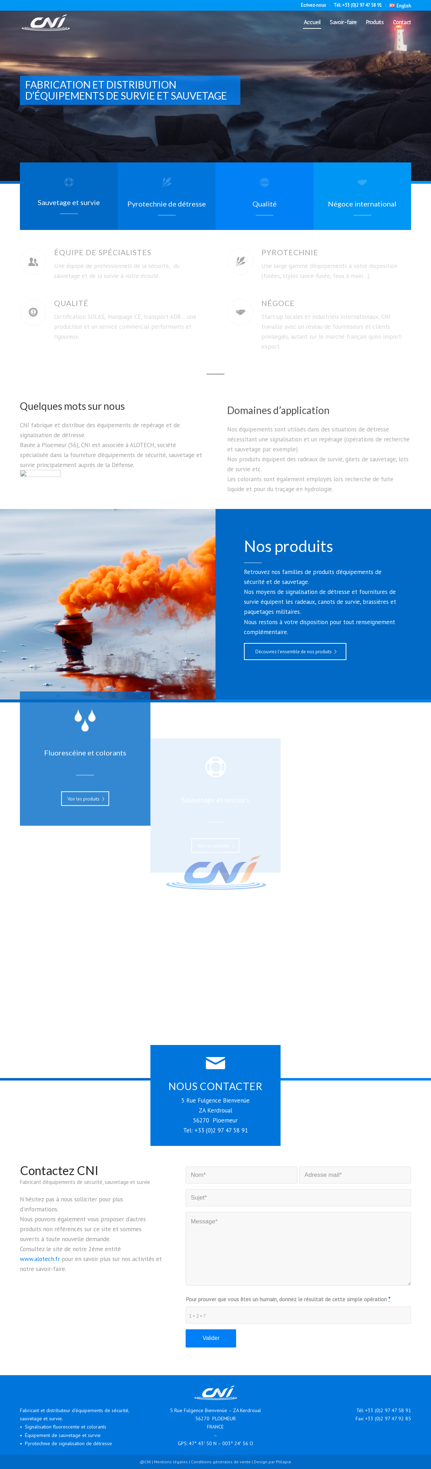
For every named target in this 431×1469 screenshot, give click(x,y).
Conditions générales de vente (221, 1461)
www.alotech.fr (40, 1259)
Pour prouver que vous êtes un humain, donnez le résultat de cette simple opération (288, 1299)
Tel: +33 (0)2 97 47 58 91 (215, 1130)
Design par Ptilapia (272, 1461)
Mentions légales (171, 1461)
